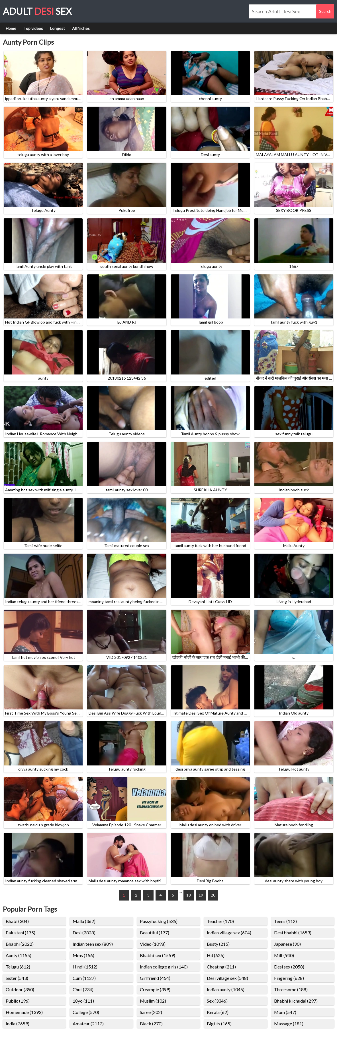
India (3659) (17, 1023)
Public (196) (18, 1000)
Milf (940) (284, 955)
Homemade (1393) (24, 1012)
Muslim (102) (153, 1000)
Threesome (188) (291, 989)
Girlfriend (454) (155, 978)
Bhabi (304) (17, 921)
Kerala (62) (217, 1012)
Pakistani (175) (20, 932)
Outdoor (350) (20, 989)
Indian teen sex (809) (93, 944)
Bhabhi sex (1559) (157, 955)
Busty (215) (218, 944)
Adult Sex (37, 11)
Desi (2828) (84, 932)
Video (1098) (153, 944)
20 (213, 895)
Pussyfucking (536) (158, 921)
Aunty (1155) (18, 955)
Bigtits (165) (219, 1023)
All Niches (81, 28)
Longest (57, 28)
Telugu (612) (18, 966)
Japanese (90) (287, 944)
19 (201, 895)
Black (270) (151, 1023)
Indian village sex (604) (229, 932)
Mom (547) (285, 1012)
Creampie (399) (155, 989)
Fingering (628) (289, 978)
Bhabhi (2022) (20, 944)
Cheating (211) (221, 966)
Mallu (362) (84, 921)
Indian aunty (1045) (225, 989)
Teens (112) (285, 921)
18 (188, 895)
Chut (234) (83, 989)
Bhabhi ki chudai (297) (296, 1000)
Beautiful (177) (154, 932)
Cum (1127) (84, 978)
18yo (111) (83, 1000)
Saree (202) (151, 1012)
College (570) (86, 1012)
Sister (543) (17, 978)
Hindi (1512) (85, 966)
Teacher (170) (220, 921)
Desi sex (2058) (289, 966)
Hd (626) (215, 955)
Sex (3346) (217, 1000)
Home (11, 28)
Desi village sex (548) (227, 978)
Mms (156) (83, 955)
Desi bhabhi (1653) (292, 932)
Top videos (33, 28)
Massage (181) (288, 1023)
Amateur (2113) (88, 1023)
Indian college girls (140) (164, 966)
